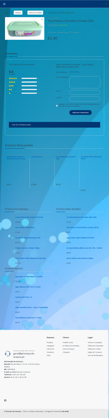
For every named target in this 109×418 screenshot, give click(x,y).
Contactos (50, 352)
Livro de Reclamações (95, 355)
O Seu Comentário (62, 77)
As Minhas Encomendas (71, 346)
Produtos (50, 342)
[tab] (11, 54)
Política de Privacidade (95, 346)
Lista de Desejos (68, 349)
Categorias (50, 346)
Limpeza (18, 13)
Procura (101, 4)
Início (7, 13)
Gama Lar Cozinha (35, 13)
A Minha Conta (68, 342)
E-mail (59, 98)
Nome (59, 91)
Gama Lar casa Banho (87, 154)
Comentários (11, 54)
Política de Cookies (94, 349)
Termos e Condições (95, 342)
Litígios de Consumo (95, 352)
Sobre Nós (50, 349)
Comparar (75, 32)
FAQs (48, 355)
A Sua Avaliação (61, 72)
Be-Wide (65, 411)
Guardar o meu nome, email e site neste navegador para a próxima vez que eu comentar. (79, 105)
